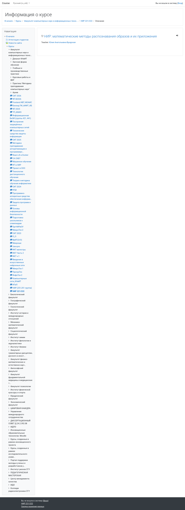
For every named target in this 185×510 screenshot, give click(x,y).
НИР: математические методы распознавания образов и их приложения (100, 36)
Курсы (18, 21)
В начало (9, 21)
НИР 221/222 (86, 21)
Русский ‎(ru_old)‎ (20, 3)
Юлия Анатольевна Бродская (62, 42)
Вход (180, 3)
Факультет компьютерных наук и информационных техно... (51, 21)
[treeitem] (18, 36)
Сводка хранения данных (32, 506)
